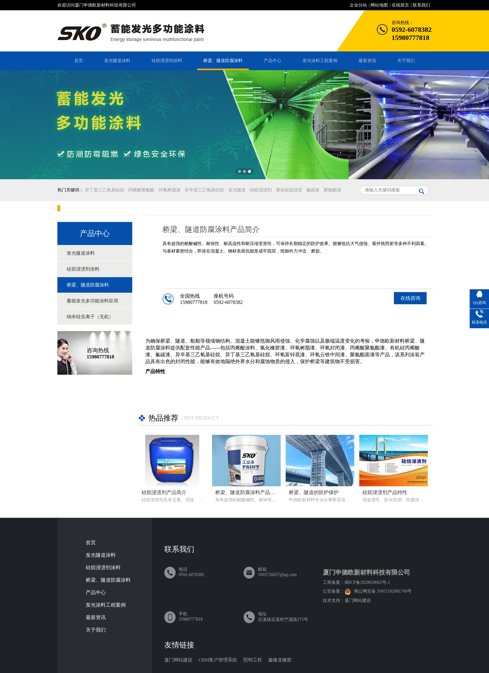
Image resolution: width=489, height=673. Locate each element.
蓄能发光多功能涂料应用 (92, 300)
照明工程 (252, 659)
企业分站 (358, 5)
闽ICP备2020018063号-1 (367, 582)
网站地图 (379, 5)
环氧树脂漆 (170, 190)
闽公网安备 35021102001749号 (383, 591)
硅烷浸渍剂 (261, 190)
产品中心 (272, 60)
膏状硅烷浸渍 (289, 190)
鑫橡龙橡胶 (280, 659)
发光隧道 (237, 190)
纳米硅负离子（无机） (90, 316)
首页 (78, 60)
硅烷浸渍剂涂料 (167, 60)
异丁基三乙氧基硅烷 (104, 190)
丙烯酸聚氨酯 (141, 190)
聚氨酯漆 (332, 190)
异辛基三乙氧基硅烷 (204, 190)
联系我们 (421, 5)
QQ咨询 (479, 302)
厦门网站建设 (358, 600)
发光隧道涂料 (117, 60)
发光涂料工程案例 (320, 60)
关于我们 (406, 60)
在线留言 (400, 5)
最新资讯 (367, 60)
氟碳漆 (312, 190)
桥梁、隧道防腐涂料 (223, 60)
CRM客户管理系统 (218, 659)
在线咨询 (410, 298)
